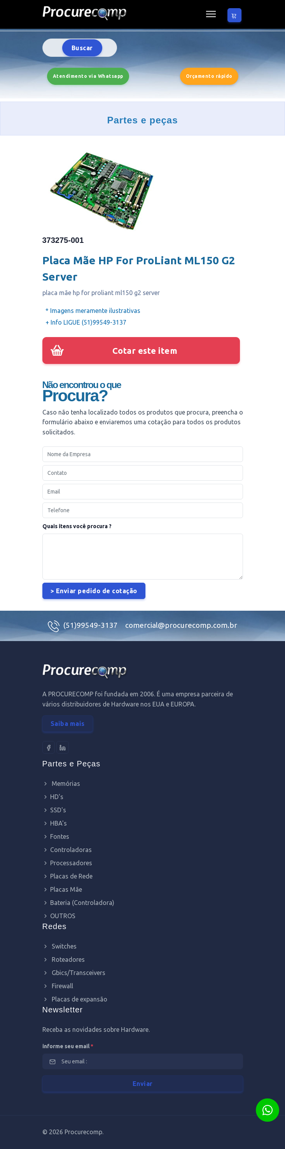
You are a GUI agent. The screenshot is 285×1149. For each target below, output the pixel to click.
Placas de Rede (67, 876)
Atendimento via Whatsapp (88, 76)
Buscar (82, 47)
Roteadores (63, 959)
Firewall (57, 985)
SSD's (54, 809)
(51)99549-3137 (91, 625)
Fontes (55, 836)
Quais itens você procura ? (77, 526)
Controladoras (67, 849)
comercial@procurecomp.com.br (181, 625)
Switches (59, 946)
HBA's (54, 823)
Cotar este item (145, 350)
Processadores (67, 862)
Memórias (61, 783)
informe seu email (67, 1046)
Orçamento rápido (209, 76)
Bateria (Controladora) (78, 902)
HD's (52, 796)
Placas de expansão (74, 999)
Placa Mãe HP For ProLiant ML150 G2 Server (138, 268)
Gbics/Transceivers (73, 972)
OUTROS (58, 915)
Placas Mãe (62, 889)
